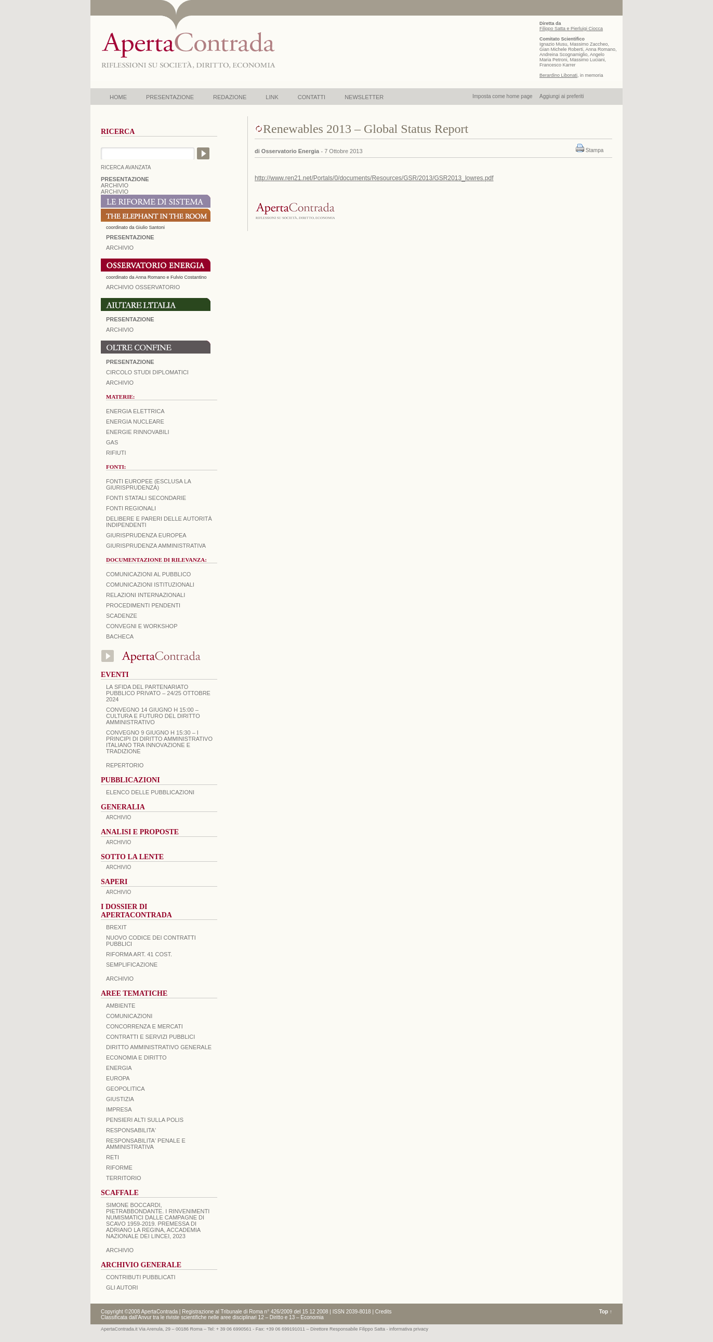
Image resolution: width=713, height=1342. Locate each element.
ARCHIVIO (114, 185)
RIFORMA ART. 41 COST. (139, 954)
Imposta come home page (502, 96)
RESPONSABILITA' (131, 1130)
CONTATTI (311, 97)
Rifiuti (116, 453)
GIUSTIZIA (120, 1099)
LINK (272, 97)
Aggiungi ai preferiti (561, 96)
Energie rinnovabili (137, 432)
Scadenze (121, 616)
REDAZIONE (229, 97)
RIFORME (119, 1167)
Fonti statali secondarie (146, 498)
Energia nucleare (135, 421)
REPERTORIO (124, 765)
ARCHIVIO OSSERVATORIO (143, 287)
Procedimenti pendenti (143, 605)
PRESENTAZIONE (170, 97)
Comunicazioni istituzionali (150, 584)
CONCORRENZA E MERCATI (144, 1026)
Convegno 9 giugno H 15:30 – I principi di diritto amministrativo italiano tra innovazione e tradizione (159, 741)
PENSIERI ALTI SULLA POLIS (144, 1120)
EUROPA (118, 1078)
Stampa (594, 150)
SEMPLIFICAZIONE (131, 964)
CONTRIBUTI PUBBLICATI (141, 1277)
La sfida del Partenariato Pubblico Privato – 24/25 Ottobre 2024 (158, 693)
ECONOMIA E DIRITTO (136, 1057)
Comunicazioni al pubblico (148, 574)
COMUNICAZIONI (129, 1016)
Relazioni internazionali (145, 595)
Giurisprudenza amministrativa (156, 546)
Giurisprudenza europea (146, 535)
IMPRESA (119, 1109)
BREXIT (116, 927)
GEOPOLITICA (125, 1089)
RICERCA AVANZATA (126, 167)
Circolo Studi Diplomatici (147, 372)
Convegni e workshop (142, 626)
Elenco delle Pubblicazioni (150, 792)
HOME (118, 97)
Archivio (120, 330)
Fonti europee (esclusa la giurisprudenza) (148, 484)
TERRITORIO (123, 1178)
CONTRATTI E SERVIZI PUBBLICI (150, 1037)
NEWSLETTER (364, 97)
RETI (112, 1157)
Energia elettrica (135, 411)
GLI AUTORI (122, 1287)
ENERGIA (119, 1068)
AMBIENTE (120, 1005)
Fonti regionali (131, 508)
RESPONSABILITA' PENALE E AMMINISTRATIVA (146, 1143)
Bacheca (120, 636)
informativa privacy (408, 1329)
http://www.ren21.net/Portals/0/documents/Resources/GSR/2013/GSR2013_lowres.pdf (374, 178)
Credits (383, 1311)
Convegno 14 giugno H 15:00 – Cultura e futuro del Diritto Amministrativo (153, 716)
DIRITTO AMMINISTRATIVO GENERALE (159, 1047)
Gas (112, 442)
